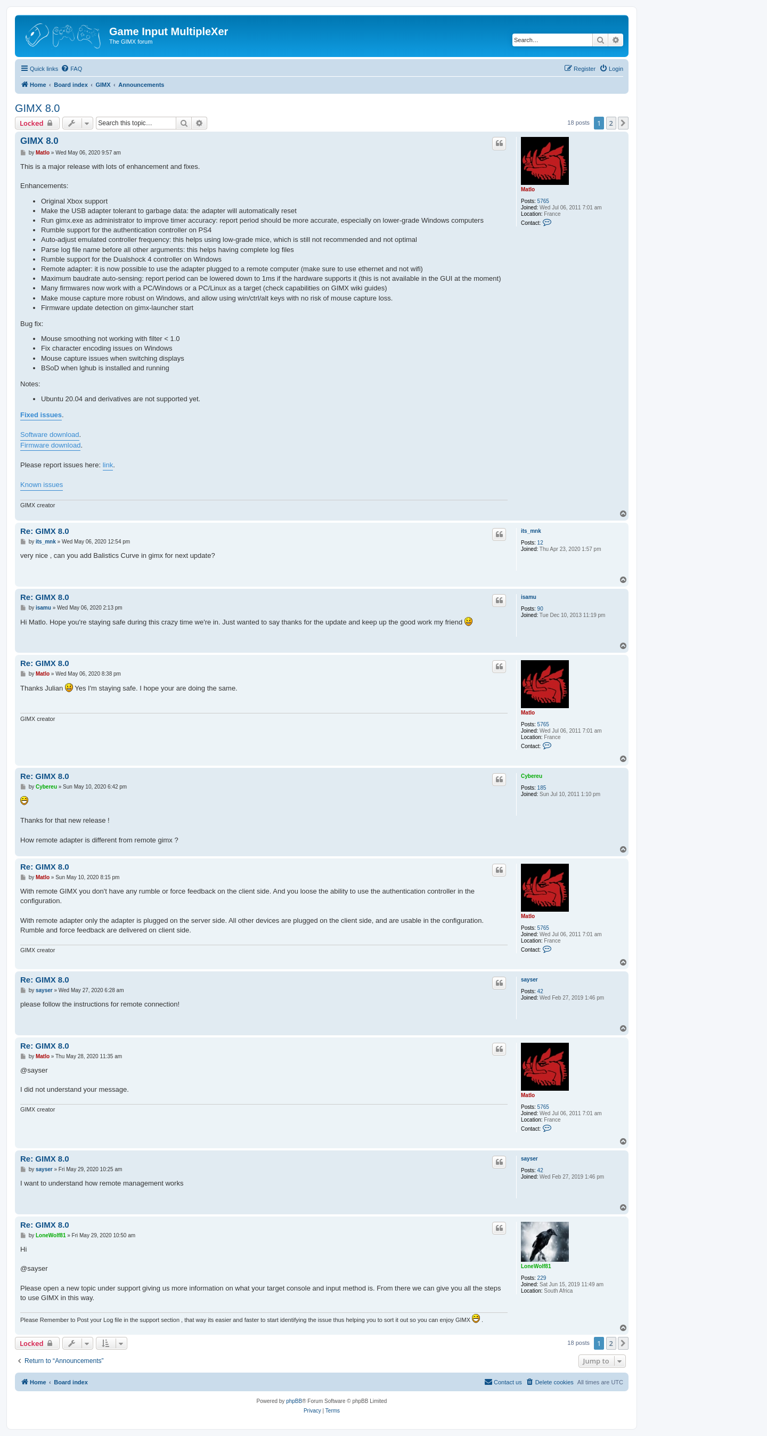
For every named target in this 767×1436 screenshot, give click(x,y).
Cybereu (531, 776)
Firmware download (50, 445)
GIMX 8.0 (37, 108)
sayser (529, 980)
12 (540, 543)
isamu (528, 597)
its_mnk (531, 531)
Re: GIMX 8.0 (44, 531)
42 (540, 991)
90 (540, 609)
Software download (49, 435)
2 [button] (611, 123)
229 (541, 1278)
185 (541, 788)
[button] (623, 123)
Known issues (41, 485)
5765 (543, 201)
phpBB (294, 1401)
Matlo (528, 189)
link (108, 465)
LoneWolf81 (536, 1266)
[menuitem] (71, 68)
